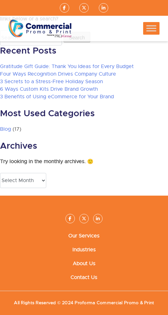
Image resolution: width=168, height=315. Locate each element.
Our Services (83, 236)
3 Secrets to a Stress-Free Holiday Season (51, 81)
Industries (84, 250)
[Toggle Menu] (151, 29)
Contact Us (83, 277)
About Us (84, 264)
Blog (5, 129)
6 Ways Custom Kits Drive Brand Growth (49, 89)
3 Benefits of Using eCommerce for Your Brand (57, 97)
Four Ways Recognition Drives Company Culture (58, 74)
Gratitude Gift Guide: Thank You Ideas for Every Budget (67, 66)
